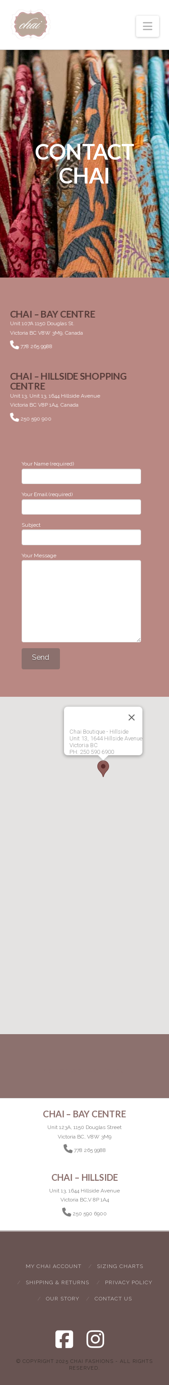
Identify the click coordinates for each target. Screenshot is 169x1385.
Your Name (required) (81, 471)
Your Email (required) (81, 501)
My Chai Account (54, 1266)
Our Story (62, 1298)
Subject (81, 532)
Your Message (81, 560)
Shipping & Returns (57, 1282)
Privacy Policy (128, 1282)
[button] (147, 26)
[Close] (131, 717)
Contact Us (113, 1298)
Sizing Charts (120, 1266)
